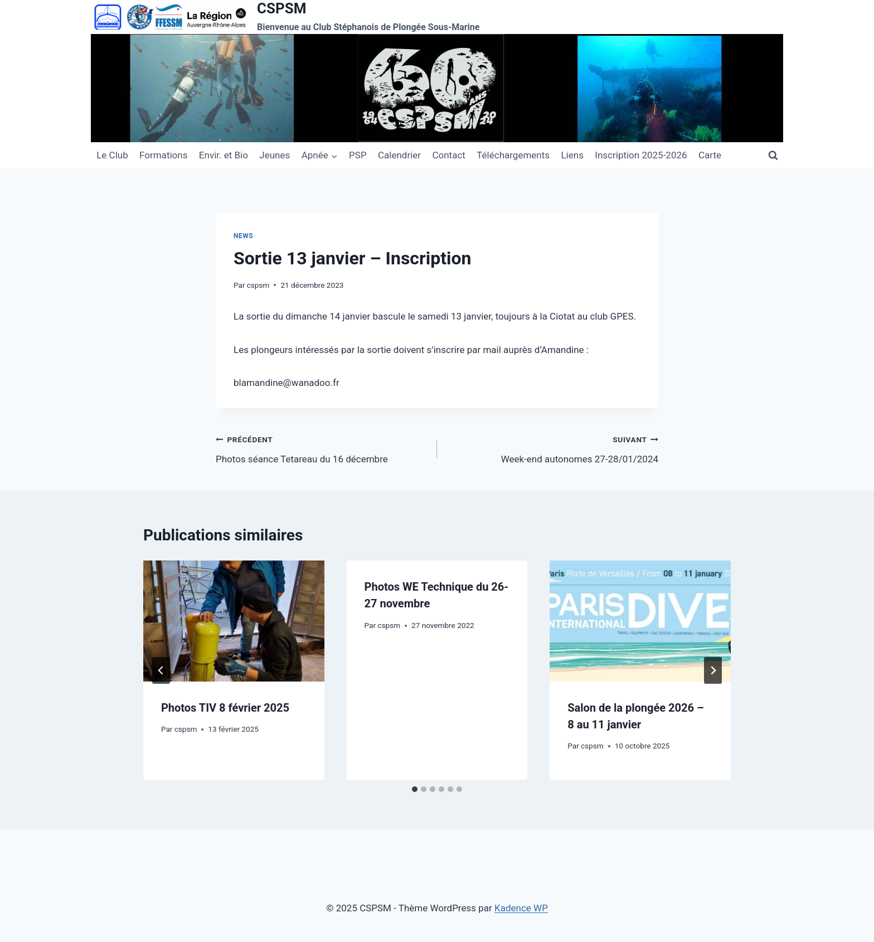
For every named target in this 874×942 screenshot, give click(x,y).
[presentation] (233, 621)
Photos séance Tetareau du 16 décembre (322, 448)
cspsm (258, 285)
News (243, 236)
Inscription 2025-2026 (641, 155)
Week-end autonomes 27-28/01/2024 (552, 448)
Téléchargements (513, 155)
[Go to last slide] (161, 670)
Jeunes (274, 155)
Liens (572, 155)
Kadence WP (521, 908)
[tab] (414, 789)
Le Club (112, 155)
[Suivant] (713, 670)
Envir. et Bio (223, 155)
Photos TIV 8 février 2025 (225, 707)
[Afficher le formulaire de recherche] (773, 155)
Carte (709, 155)
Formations (163, 155)
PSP (358, 155)
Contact (448, 155)
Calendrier (399, 155)
